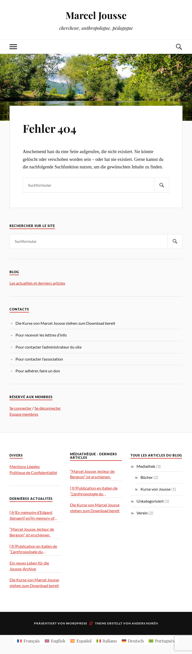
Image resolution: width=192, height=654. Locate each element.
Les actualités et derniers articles (37, 283)
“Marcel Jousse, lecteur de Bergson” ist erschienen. (32, 532)
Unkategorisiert (150, 501)
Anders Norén (145, 623)
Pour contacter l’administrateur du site (49, 347)
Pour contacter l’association (39, 359)
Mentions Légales (25, 466)
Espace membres (24, 414)
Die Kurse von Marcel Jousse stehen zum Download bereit (65, 323)
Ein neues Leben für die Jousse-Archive (29, 566)
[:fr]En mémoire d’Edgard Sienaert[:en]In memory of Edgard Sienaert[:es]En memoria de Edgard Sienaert (34, 515)
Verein (142, 512)
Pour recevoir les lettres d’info (41, 335)
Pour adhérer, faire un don (38, 370)
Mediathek (145, 466)
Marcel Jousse (96, 15)
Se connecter (21, 408)
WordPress (76, 623)
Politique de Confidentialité (33, 472)
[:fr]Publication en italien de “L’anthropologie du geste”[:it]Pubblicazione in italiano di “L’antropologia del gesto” (34, 549)
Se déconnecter (47, 408)
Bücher (146, 477)
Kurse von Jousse (155, 489)
